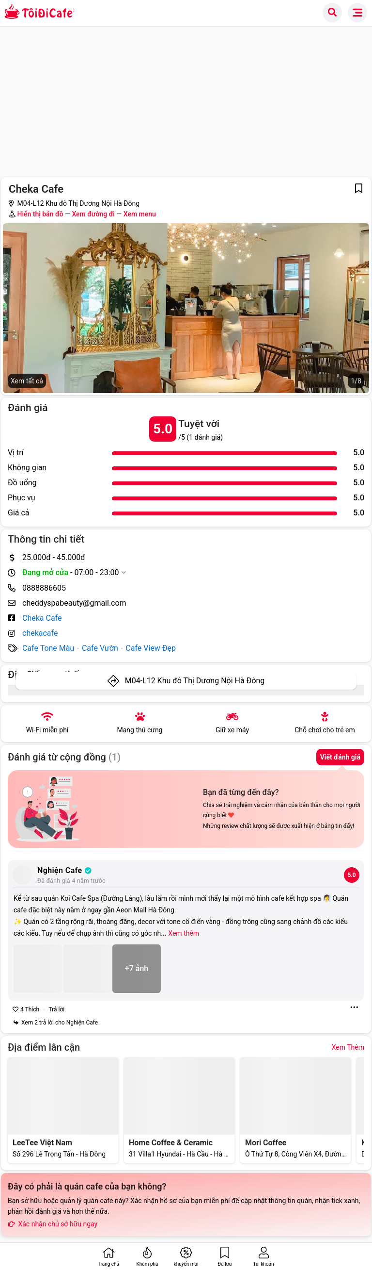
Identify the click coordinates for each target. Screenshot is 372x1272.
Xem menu (140, 214)
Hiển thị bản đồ (40, 214)
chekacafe (40, 633)
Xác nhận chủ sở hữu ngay (52, 1224)
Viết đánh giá (340, 757)
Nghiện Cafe (64, 870)
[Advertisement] (186, 99)
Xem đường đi (93, 214)
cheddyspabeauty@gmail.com (74, 603)
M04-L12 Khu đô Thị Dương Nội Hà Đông (195, 680)
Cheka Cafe (42, 618)
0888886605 (44, 588)
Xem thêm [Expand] (183, 933)
